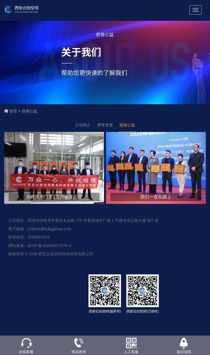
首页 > (15, 111)
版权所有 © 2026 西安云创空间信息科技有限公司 (50, 256)
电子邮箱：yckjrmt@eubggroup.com (39, 231)
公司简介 (83, 125)
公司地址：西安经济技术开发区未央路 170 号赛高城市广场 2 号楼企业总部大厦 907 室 (83, 222)
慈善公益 (29, 111)
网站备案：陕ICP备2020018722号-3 (39, 247)
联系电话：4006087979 (29, 239)
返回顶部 (184, 352)
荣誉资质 (105, 125)
